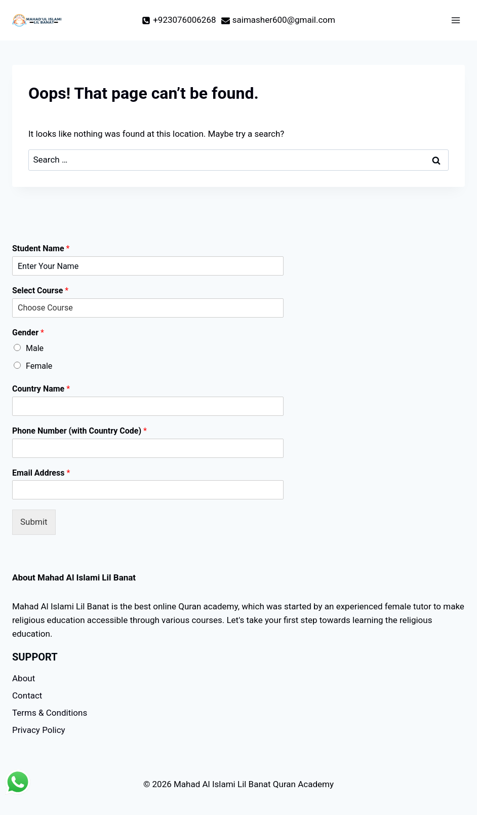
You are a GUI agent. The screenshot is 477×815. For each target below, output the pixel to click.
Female (39, 366)
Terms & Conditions (49, 713)
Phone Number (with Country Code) (79, 431)
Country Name (41, 389)
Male (35, 348)
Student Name (40, 248)
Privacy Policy (38, 730)
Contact (27, 695)
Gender (28, 332)
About (23, 678)
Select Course (40, 290)
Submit (34, 522)
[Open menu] (455, 20)
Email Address (41, 473)
